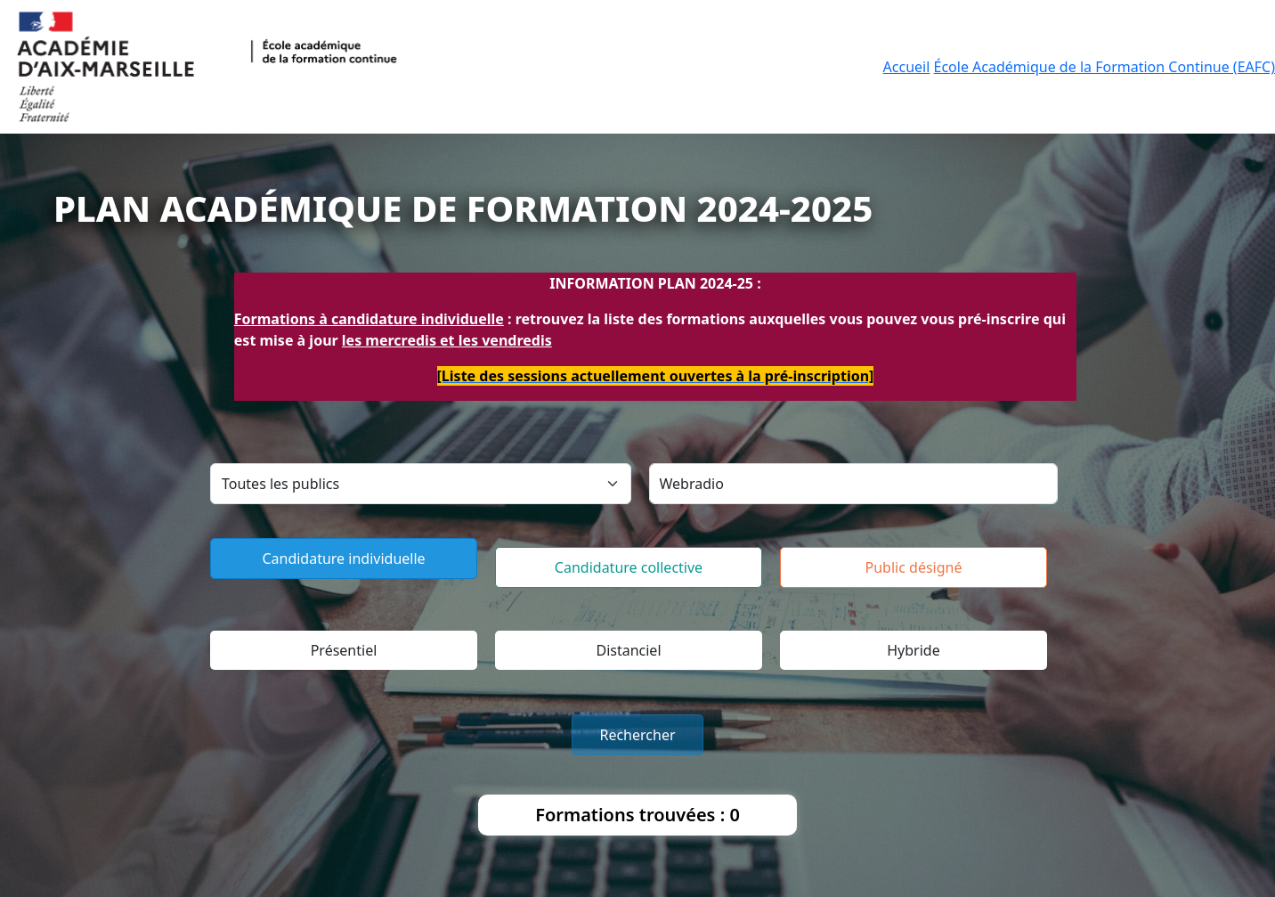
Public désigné (913, 567)
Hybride (913, 650)
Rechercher (637, 735)
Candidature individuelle (343, 558)
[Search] (853, 483)
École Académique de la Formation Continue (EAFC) (1104, 67)
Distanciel (628, 650)
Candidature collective (628, 567)
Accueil (906, 67)
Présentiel (344, 650)
